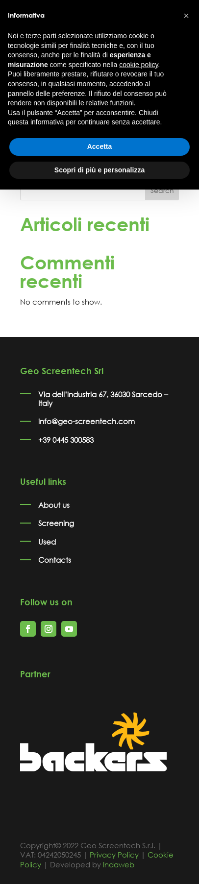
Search (162, 190)
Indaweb (118, 864)
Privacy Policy (114, 855)
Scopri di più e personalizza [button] (99, 170)
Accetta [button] (99, 146)
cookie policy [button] (138, 65)
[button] (186, 16)
